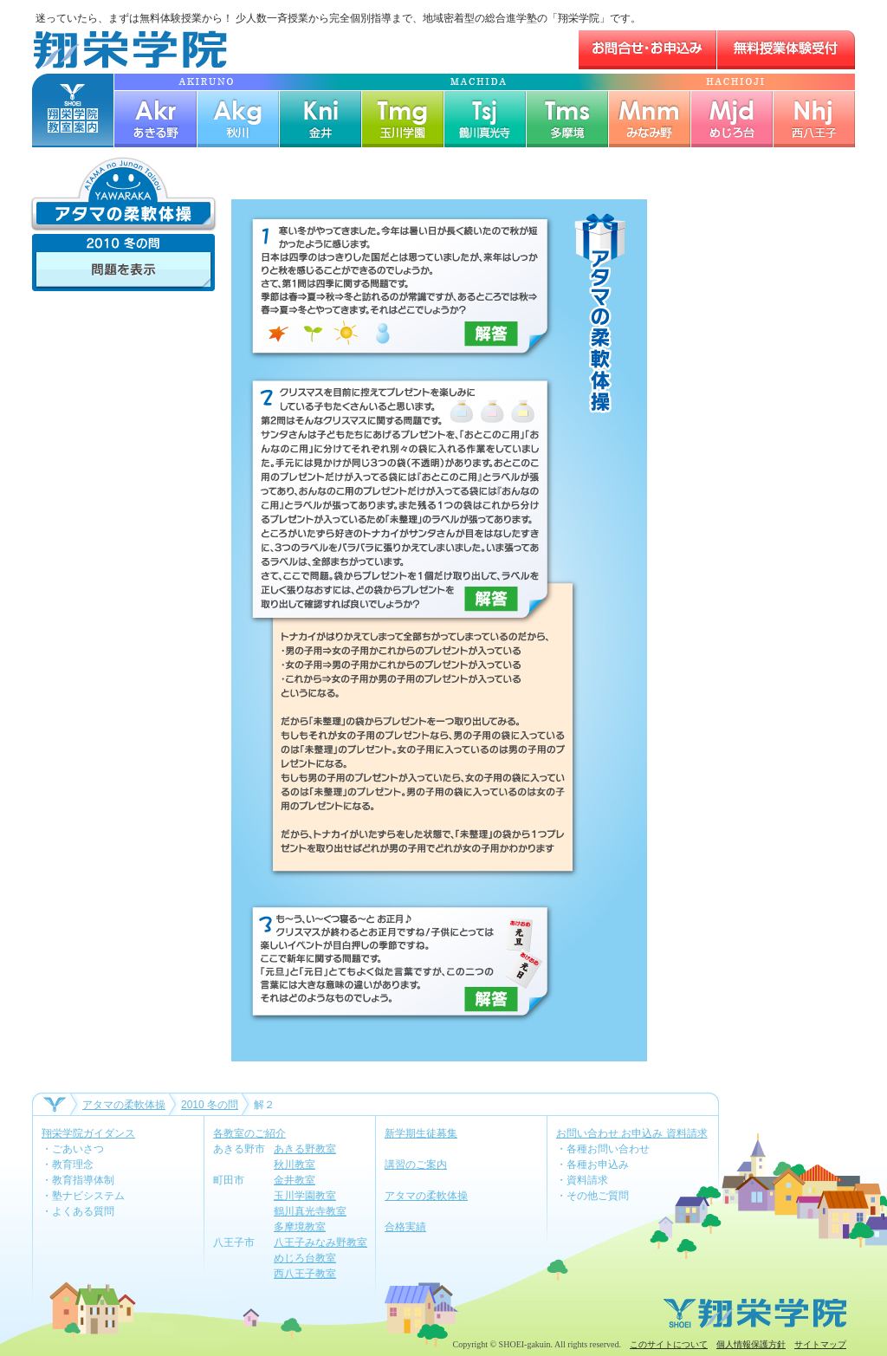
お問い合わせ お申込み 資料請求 (632, 1133)
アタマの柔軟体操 (123, 1105)
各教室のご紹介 (249, 1133)
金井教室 (294, 1180)
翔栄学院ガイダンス (88, 1133)
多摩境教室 (300, 1227)
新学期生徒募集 (421, 1133)
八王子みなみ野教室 (320, 1242)
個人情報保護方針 (751, 1344)
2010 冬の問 (209, 1105)
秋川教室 (294, 1164)
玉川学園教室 (305, 1196)
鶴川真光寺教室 (310, 1211)
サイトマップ (820, 1344)
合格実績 (405, 1227)
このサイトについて (669, 1344)
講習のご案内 (416, 1164)
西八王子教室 (305, 1274)
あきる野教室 (305, 1149)
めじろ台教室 (305, 1258)
